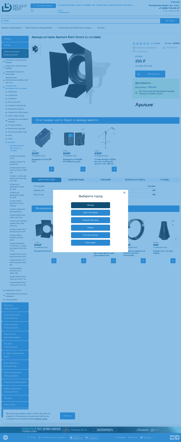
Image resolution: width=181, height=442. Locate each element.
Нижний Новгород (90, 220)
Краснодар (90, 243)
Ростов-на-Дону (90, 235)
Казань (91, 228)
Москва (90, 205)
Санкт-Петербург (90, 213)
